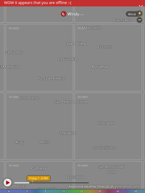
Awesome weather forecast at (103, 186)
